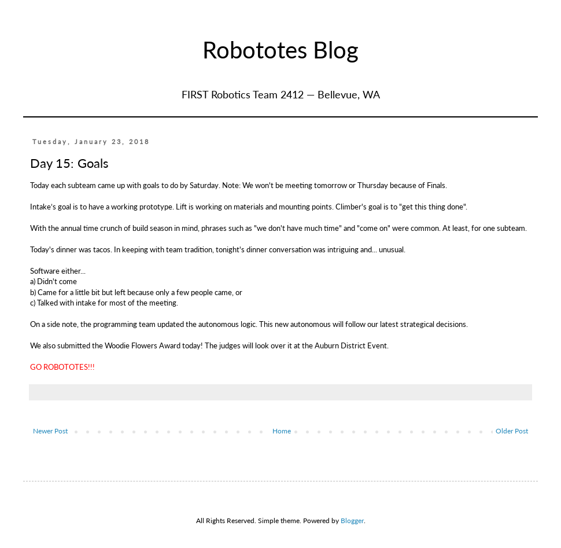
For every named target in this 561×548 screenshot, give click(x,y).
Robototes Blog (280, 50)
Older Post (512, 430)
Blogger (352, 520)
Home (281, 430)
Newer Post (50, 430)
